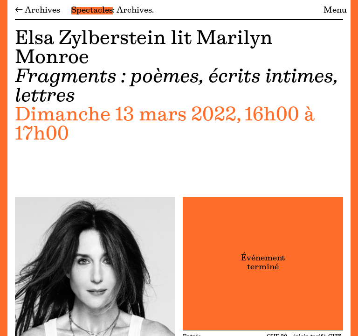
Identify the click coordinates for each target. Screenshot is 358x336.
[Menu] (3, 168)
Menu (335, 10)
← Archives (37, 10)
